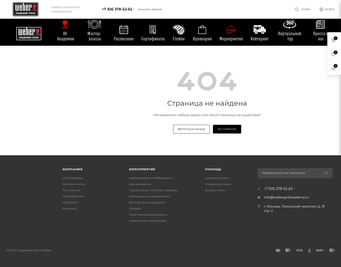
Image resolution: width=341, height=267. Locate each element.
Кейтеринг (260, 38)
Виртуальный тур (289, 36)
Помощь (213, 169)
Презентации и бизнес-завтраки (153, 190)
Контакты (69, 208)
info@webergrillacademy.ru (286, 197)
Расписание (124, 38)
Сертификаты (153, 38)
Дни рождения (140, 184)
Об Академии (65, 36)
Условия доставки (218, 184)
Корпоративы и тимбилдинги (150, 178)
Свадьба (135, 208)
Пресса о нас (320, 36)
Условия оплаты (217, 178)
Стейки (179, 38)
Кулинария (202, 38)
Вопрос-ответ (215, 190)
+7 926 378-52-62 (117, 9)
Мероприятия (231, 38)
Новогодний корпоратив (147, 220)
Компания (72, 169)
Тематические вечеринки (148, 214)
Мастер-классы (94, 36)
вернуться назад (191, 129)
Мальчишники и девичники (149, 196)
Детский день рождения (147, 202)
